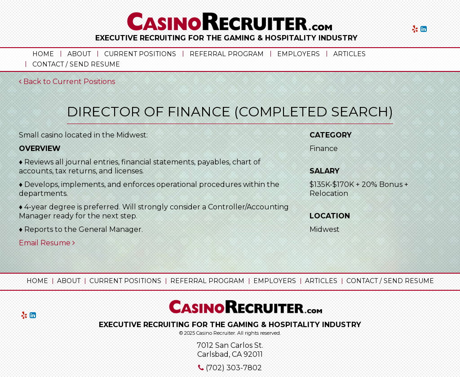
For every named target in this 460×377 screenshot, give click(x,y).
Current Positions (140, 54)
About (79, 54)
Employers (298, 54)
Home (43, 54)
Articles (349, 54)
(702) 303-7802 (234, 368)
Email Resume (47, 243)
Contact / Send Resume (76, 64)
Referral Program (227, 54)
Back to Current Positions (67, 81)
